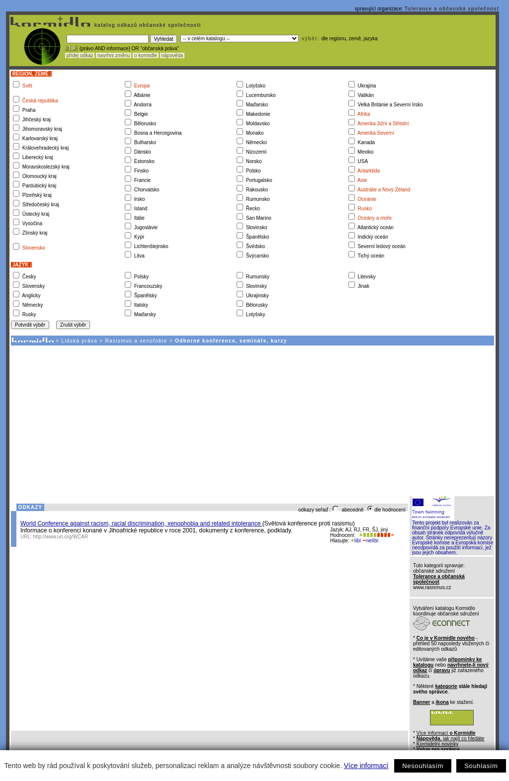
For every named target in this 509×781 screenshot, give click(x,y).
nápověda (172, 55)
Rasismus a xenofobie (136, 341)
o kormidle (146, 55)
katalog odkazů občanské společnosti (146, 25)
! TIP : (71, 48)
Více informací (366, 766)
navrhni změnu (113, 55)
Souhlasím (481, 766)
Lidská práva (79, 341)
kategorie (446, 686)
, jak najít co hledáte (451, 738)
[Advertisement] (251, 420)
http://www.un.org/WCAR (60, 536)
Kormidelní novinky (437, 744)
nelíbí (370, 540)
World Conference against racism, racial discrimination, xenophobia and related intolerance (141, 523)
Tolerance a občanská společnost (452, 8)
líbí (356, 540)
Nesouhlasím (422, 766)
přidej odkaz (79, 55)
